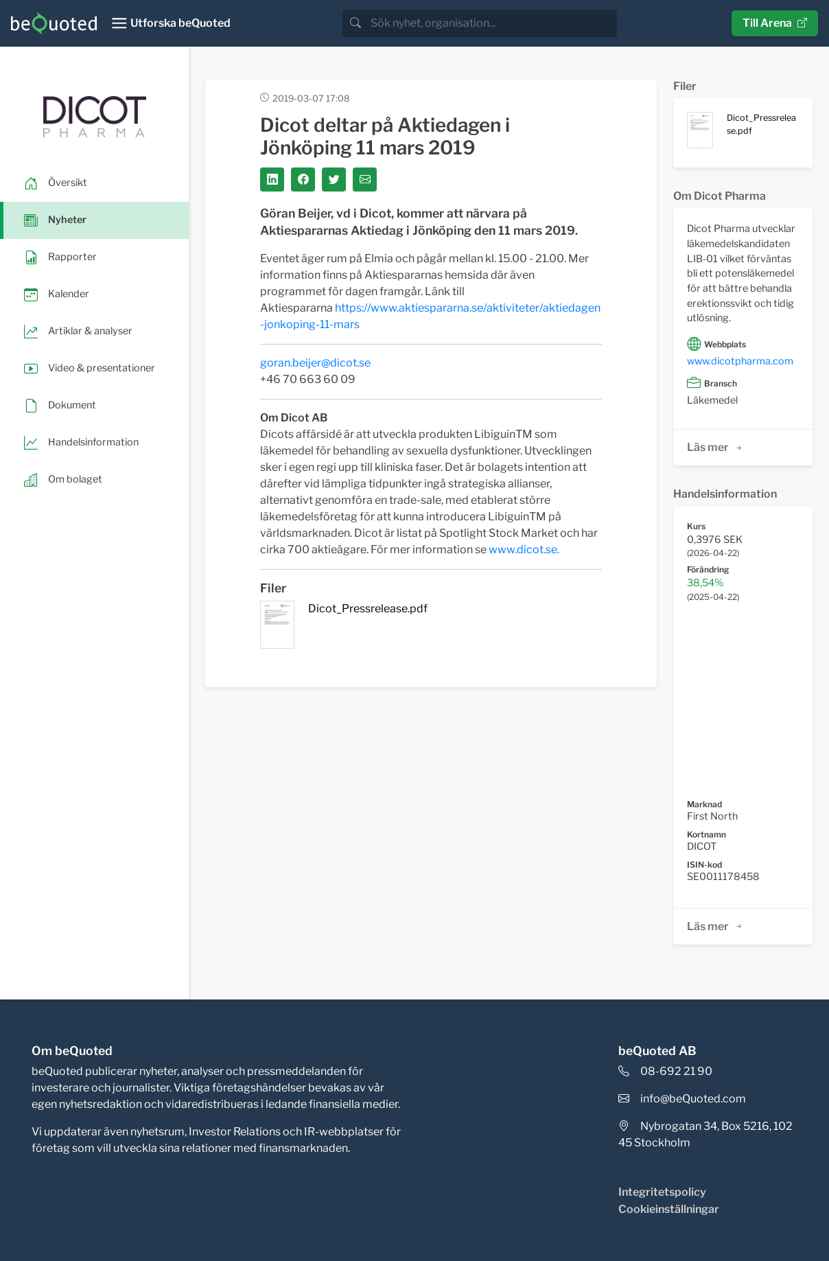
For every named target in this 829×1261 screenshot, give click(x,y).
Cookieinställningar (668, 1209)
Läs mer (715, 447)
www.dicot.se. (524, 549)
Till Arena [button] (775, 23)
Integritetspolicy (662, 1192)
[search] (492, 23)
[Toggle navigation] (170, 23)
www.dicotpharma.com (740, 361)
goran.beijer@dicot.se (315, 362)
